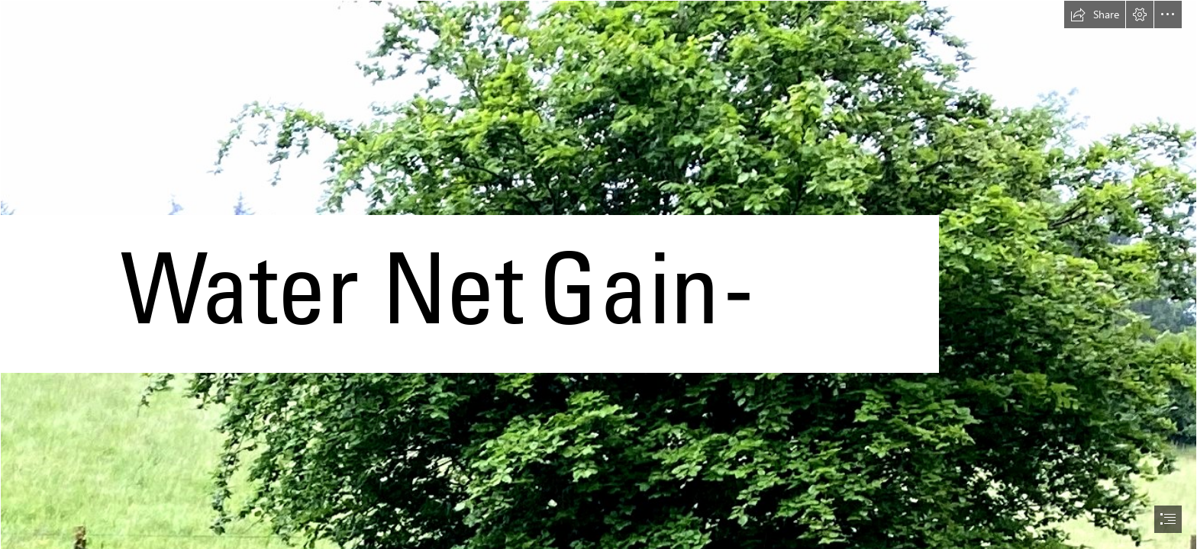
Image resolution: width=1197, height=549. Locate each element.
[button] (1094, 14)
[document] (598, 274)
